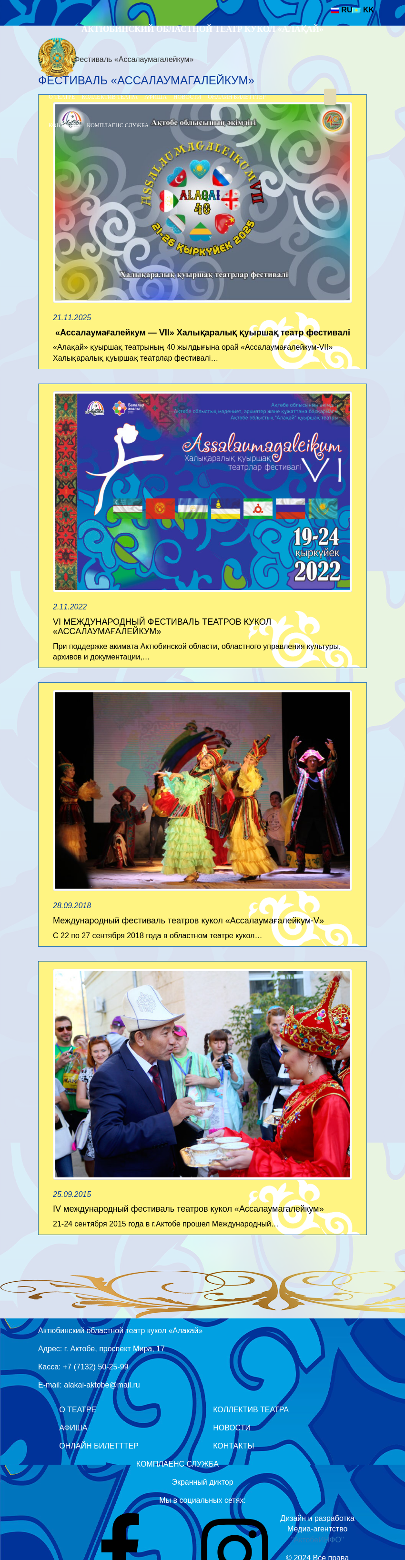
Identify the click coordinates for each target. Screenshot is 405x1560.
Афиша (155, 96)
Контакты (64, 125)
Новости (187, 96)
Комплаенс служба (118, 125)
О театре (62, 96)
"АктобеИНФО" (317, 1540)
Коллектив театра (109, 96)
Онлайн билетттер (237, 96)
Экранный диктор (202, 1482)
